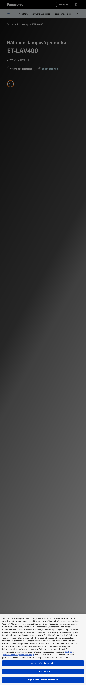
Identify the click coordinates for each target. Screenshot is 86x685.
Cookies (68, 652)
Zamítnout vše (43, 671)
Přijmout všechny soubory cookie (43, 679)
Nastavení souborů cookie (43, 663)
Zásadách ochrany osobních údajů (18, 654)
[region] (43, 649)
